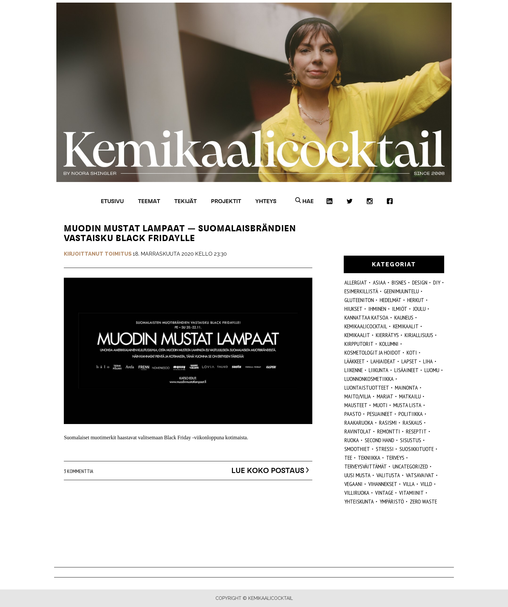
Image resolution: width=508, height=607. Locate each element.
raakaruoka (358, 422)
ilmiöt (399, 308)
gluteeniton (359, 300)
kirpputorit (359, 343)
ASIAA (379, 282)
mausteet (355, 405)
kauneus (403, 317)
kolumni (388, 343)
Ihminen (377, 308)
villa (409, 484)
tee (348, 457)
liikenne (353, 370)
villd (426, 484)
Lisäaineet (406, 370)
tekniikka (369, 457)
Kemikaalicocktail (365, 326)
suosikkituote (416, 449)
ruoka (351, 440)
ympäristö (392, 501)
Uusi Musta (357, 475)
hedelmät (390, 300)
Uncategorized (410, 466)
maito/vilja (357, 396)
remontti (388, 431)
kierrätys (387, 335)
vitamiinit (411, 492)
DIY (436, 282)
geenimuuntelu (401, 291)
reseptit (416, 431)
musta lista (407, 405)
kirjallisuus (419, 335)
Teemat (149, 201)
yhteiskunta (359, 501)
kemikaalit (357, 335)
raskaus (412, 422)
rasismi (388, 422)
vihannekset (382, 484)
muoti (380, 405)
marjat (385, 396)
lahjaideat (383, 361)
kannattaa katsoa (366, 317)
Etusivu (112, 201)
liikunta (378, 370)
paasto (352, 414)
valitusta (388, 475)
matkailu (410, 396)
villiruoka (356, 492)
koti (412, 352)
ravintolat (357, 431)
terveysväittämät (365, 466)
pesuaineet (380, 414)
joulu (419, 308)
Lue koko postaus (263, 470)
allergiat (355, 282)
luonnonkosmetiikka (369, 378)
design (419, 282)
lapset (409, 361)
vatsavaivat (420, 475)
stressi (385, 449)
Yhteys (265, 201)
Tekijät (185, 201)
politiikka (410, 414)
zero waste (423, 501)
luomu (431, 370)
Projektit (226, 201)
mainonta (406, 387)
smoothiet (357, 449)
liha (428, 361)
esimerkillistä (361, 291)
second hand (379, 440)
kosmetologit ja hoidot (372, 352)
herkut (415, 300)
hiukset (353, 308)
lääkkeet (354, 361)
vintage (384, 492)
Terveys (395, 457)
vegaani (353, 484)
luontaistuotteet (366, 387)
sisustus (410, 440)
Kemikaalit (406, 326)
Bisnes (399, 282)
